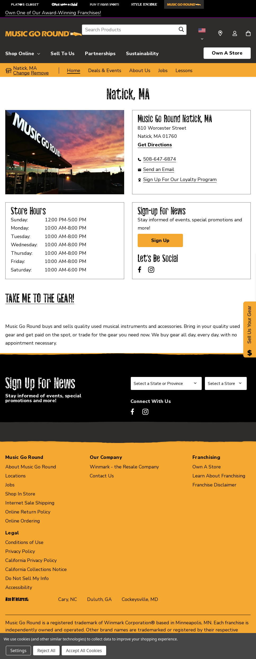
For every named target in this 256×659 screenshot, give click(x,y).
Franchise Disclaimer (214, 485)
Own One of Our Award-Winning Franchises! (53, 13)
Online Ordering (22, 521)
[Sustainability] (142, 52)
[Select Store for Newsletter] (226, 383)
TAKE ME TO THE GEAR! (39, 298)
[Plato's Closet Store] (25, 4)
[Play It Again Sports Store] (104, 4)
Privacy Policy (20, 551)
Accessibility (18, 587)
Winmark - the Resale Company (124, 467)
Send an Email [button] (158, 169)
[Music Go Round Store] (184, 4)
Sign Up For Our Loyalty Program (180, 179)
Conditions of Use (24, 542)
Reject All (46, 650)
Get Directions (155, 145)
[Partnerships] (100, 52)
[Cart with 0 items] (248, 34)
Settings (18, 650)
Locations (15, 476)
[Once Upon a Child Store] (65, 4)
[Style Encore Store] (144, 4)
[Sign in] (234, 34)
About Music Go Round (30, 467)
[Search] (181, 30)
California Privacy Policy (31, 560)
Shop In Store (20, 494)
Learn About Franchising (218, 476)
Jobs (10, 485)
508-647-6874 (159, 159)
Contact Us (102, 476)
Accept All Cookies (84, 650)
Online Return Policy (27, 512)
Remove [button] (40, 73)
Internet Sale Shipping (30, 503)
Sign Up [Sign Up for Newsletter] (160, 240)
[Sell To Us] (62, 52)
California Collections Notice (36, 569)
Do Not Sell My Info (27, 578)
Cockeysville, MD (140, 599)
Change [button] (21, 73)
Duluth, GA (99, 599)
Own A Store (227, 53)
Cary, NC (67, 599)
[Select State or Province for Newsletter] (166, 383)
